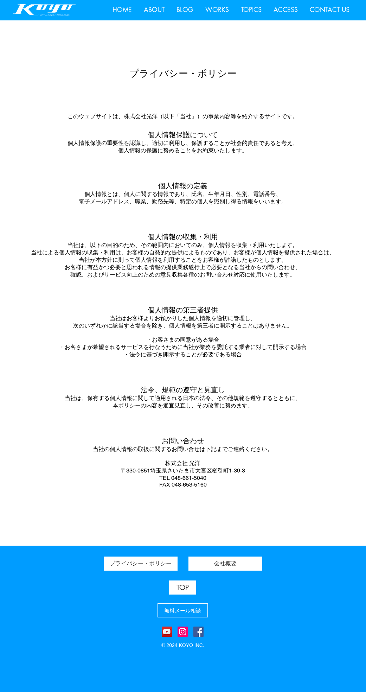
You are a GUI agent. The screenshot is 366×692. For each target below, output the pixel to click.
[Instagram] (183, 632)
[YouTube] (167, 632)
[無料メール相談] (183, 610)
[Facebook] (198, 632)
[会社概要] (225, 564)
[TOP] (182, 587)
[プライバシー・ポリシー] (141, 564)
